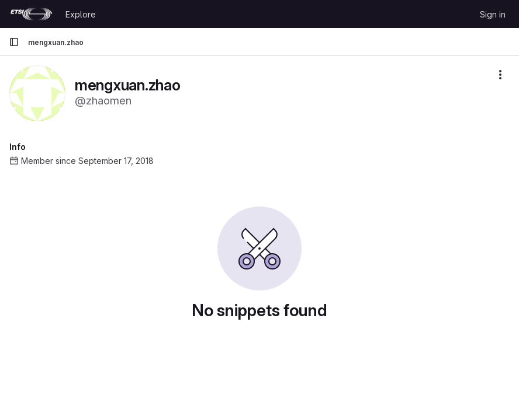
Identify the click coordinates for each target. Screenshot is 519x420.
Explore (80, 14)
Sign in (493, 14)
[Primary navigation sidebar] (14, 42)
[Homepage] (31, 14)
